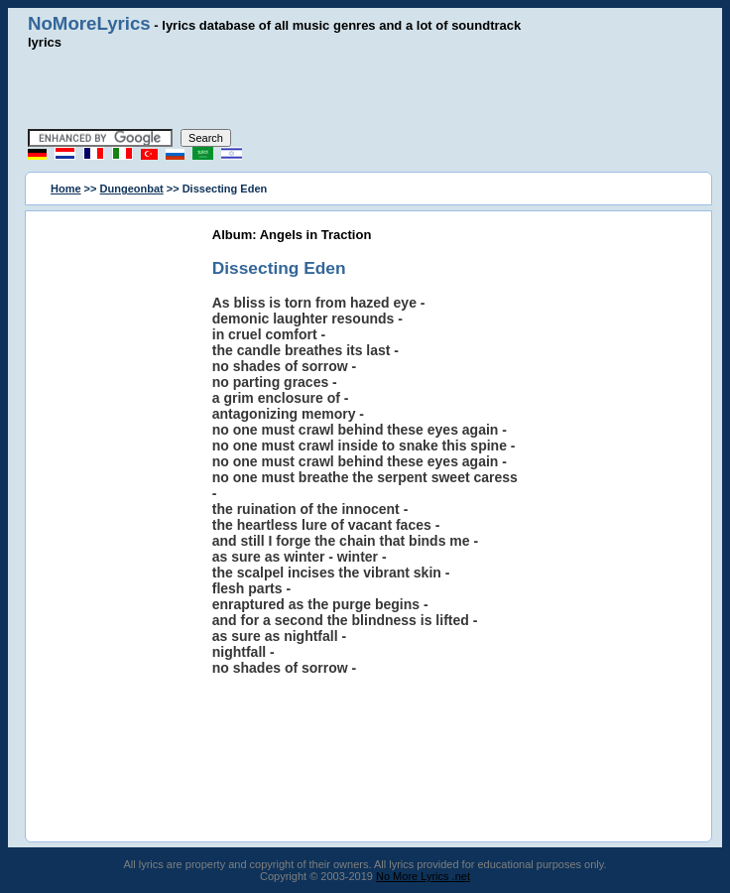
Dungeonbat (132, 188)
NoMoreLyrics (89, 23)
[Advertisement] (365, 89)
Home (66, 188)
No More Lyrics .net (423, 876)
